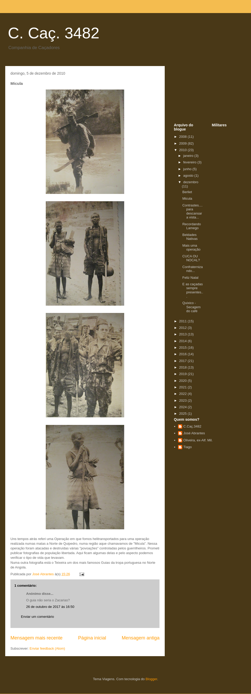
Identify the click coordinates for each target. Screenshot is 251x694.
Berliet (187, 192)
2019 (183, 374)
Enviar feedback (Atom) (47, 648)
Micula (187, 198)
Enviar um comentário (37, 617)
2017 (183, 361)
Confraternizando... (192, 269)
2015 (183, 347)
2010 (183, 150)
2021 (183, 387)
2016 (183, 354)
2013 (183, 334)
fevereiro (190, 162)
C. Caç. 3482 (53, 33)
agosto (189, 175)
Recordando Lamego (191, 226)
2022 (183, 394)
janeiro (189, 156)
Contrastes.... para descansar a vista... (192, 211)
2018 (183, 367)
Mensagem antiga (140, 637)
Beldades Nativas (189, 237)
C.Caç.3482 (192, 426)
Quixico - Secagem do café (191, 307)
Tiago (187, 447)
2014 (183, 341)
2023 (183, 400)
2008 (183, 137)
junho (187, 169)
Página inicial (92, 637)
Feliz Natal (190, 278)
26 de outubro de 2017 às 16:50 (50, 607)
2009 (183, 143)
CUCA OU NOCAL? (191, 258)
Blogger (151, 679)
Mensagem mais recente (36, 637)
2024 (183, 407)
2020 (183, 381)
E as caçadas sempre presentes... (192, 290)
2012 (183, 328)
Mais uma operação (191, 248)
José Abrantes (194, 433)
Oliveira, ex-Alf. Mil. (198, 440)
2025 (183, 414)
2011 (183, 321)
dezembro (190, 182)
